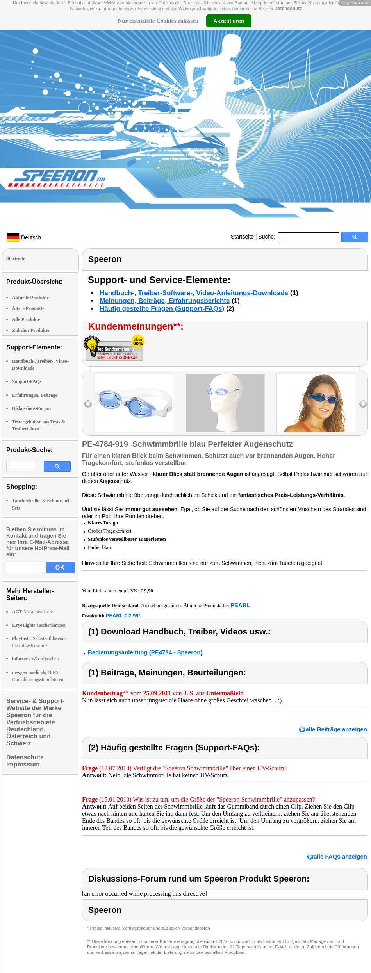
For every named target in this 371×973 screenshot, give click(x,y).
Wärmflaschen (35, 658)
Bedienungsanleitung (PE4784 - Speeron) (145, 652)
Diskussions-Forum (31, 408)
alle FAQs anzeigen (340, 856)
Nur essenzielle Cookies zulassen (158, 21)
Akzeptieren (228, 21)
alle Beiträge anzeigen (336, 729)
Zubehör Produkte (30, 330)
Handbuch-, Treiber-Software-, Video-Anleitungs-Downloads (194, 293)
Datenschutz (288, 8)
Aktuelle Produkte (30, 297)
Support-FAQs (26, 381)
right (363, 404)
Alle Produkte (26, 319)
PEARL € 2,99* (123, 615)
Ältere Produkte (28, 308)
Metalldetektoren (33, 612)
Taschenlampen (39, 625)
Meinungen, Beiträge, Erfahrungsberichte (165, 301)
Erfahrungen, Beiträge (34, 395)
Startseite (242, 236)
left (88, 404)
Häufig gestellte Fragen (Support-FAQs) (162, 308)
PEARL (240, 605)
